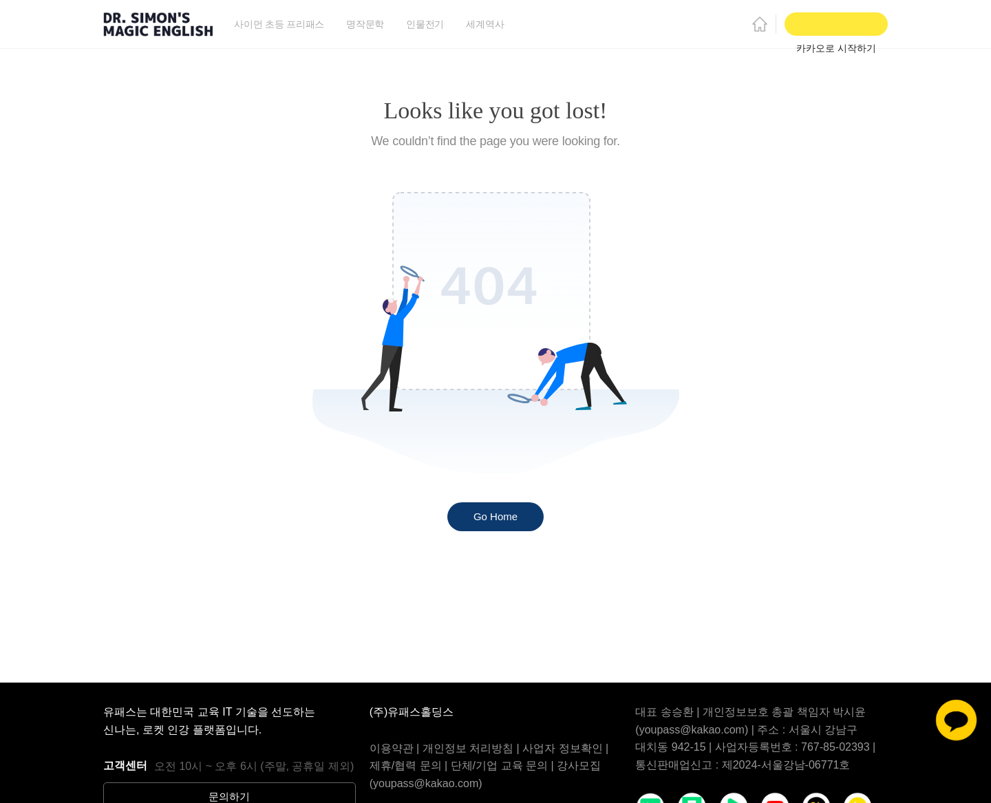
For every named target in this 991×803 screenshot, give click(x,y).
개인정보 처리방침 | (473, 748)
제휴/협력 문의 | (410, 765)
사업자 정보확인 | (565, 748)
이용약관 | (396, 748)
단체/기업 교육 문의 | (504, 765)
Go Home (495, 516)
